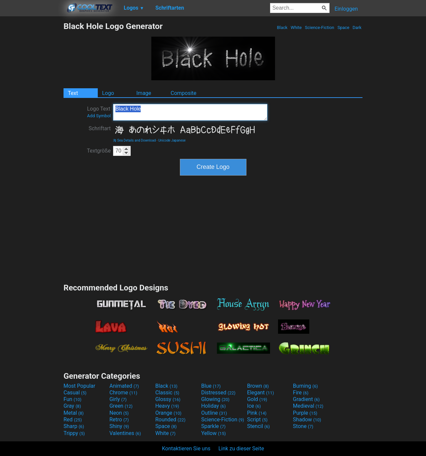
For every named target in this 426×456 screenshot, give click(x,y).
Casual (75, 392)
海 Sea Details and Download (134, 140)
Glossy (168, 399)
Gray (72, 406)
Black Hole (190, 112)
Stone (303, 426)
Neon (119, 413)
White (296, 27)
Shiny (119, 426)
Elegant (260, 392)
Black (282, 27)
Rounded (170, 419)
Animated (124, 386)
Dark (357, 27)
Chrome (123, 392)
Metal (74, 413)
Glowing (215, 399)
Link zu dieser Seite (241, 448)
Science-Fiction (320, 27)
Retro (119, 419)
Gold (257, 399)
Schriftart (99, 128)
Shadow (307, 419)
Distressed (218, 392)
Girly (118, 399)
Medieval (308, 406)
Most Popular (79, 386)
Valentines (125, 433)
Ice (254, 406)
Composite (184, 93)
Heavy (167, 406)
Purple (305, 413)
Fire (301, 392)
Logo (108, 93)
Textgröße (99, 151)
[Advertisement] (31, 121)
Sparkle (213, 426)
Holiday (213, 406)
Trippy (74, 433)
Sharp (74, 426)
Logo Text (99, 112)
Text (73, 93)
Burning (305, 386)
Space (343, 27)
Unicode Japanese (172, 140)
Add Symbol (99, 115)
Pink (257, 413)
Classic (167, 392)
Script (257, 419)
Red (73, 419)
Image (143, 93)
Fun (72, 399)
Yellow (213, 433)
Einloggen (346, 9)
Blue (211, 386)
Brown (258, 386)
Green (121, 406)
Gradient (306, 399)
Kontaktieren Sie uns (186, 448)
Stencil (258, 426)
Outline (214, 413)
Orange (168, 413)
